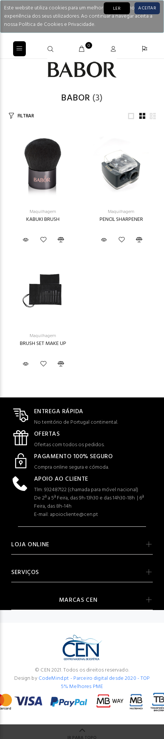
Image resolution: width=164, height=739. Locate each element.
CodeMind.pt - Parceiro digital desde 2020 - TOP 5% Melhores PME (94, 682)
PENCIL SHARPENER (121, 219)
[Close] (147, 8)
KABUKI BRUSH (43, 219)
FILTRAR (26, 116)
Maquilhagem (43, 212)
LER (117, 8)
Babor (75, 98)
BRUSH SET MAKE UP (43, 343)
